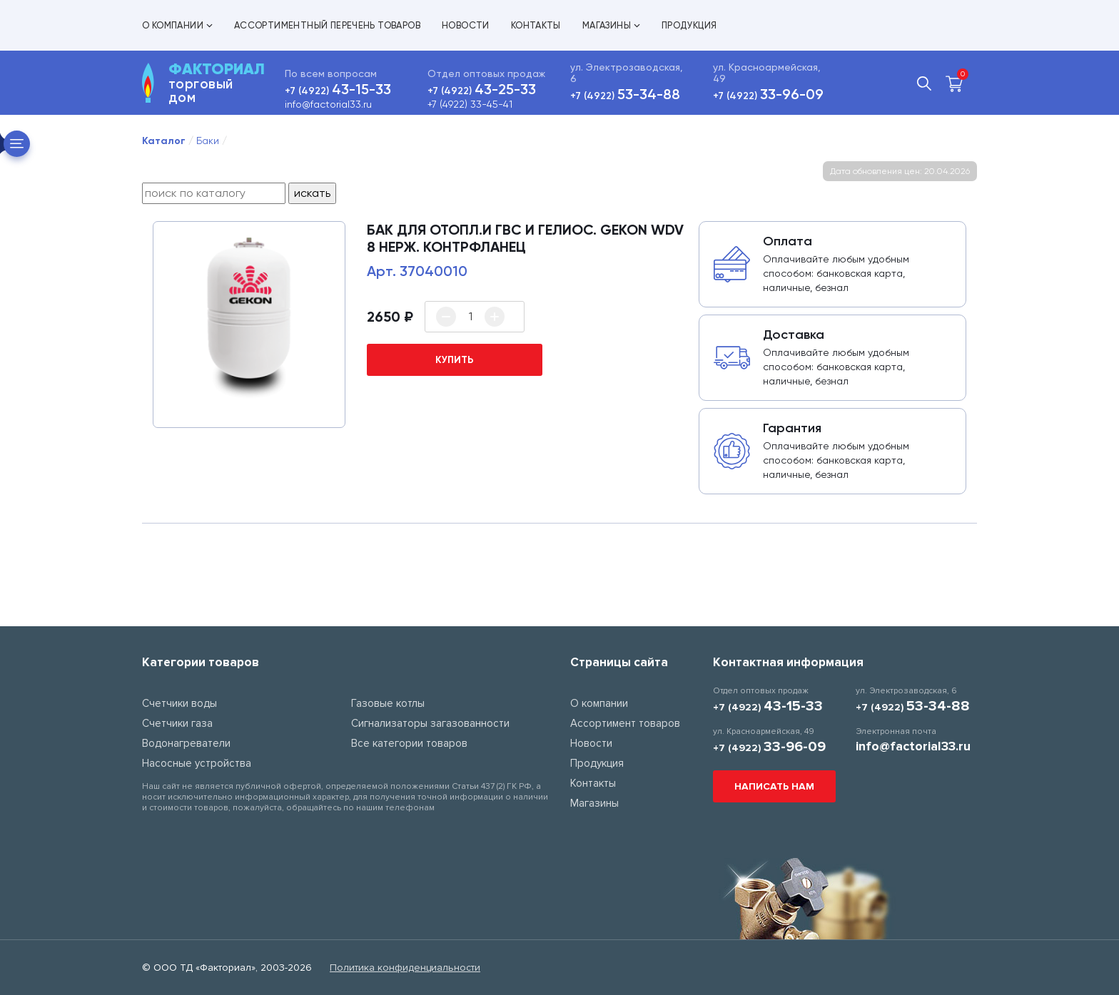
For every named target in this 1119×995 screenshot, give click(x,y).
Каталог (164, 141)
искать (312, 193)
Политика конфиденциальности (405, 967)
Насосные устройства (196, 763)
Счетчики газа (177, 723)
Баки (207, 140)
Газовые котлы (388, 703)
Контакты (536, 25)
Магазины (611, 25)
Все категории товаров (409, 743)
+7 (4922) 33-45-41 (469, 104)
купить (454, 360)
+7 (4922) (338, 91)
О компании (177, 25)
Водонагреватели (186, 743)
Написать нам (774, 786)
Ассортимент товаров (625, 723)
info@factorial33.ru (328, 104)
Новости (466, 25)
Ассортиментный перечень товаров (327, 25)
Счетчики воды (179, 703)
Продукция (689, 25)
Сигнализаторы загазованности (430, 723)
